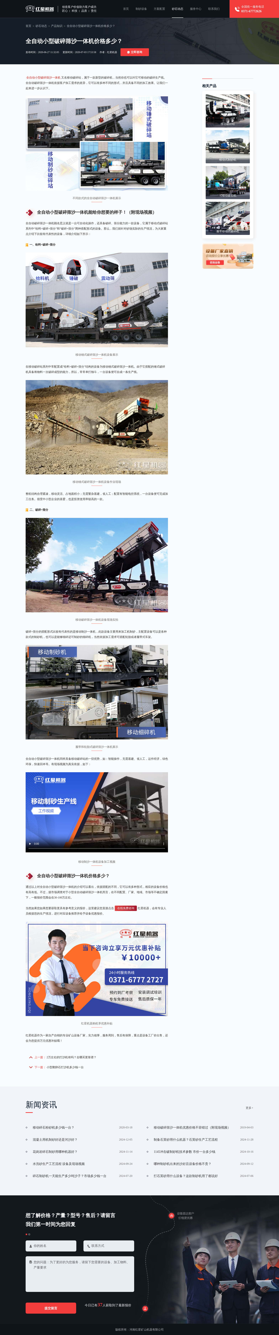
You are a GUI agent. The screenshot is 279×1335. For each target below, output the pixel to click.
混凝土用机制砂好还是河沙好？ (55, 1139)
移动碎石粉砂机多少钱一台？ (53, 1127)
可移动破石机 (227, 195)
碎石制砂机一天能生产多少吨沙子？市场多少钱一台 (69, 1176)
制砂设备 (141, 8)
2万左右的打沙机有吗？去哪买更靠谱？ (71, 1057)
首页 (126, 8)
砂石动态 (177, 8)
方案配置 (159, 8)
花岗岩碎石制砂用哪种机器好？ (55, 1152)
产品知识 (56, 25)
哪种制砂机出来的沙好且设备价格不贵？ (182, 1164)
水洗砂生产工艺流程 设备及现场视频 (59, 1164)
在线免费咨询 (125, 908)
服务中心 (195, 8)
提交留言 (50, 1308)
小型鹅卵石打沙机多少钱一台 (65, 1067)
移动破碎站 (228, 123)
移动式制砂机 (227, 159)
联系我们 (214, 8)
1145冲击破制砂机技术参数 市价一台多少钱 (184, 1152)
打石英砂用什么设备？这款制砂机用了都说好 (186, 1176)
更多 (249, 1107)
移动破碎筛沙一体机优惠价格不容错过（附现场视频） (192, 1127)
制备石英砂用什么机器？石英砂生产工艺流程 (186, 1139)
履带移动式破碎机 (227, 231)
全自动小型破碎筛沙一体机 (43, 77)
